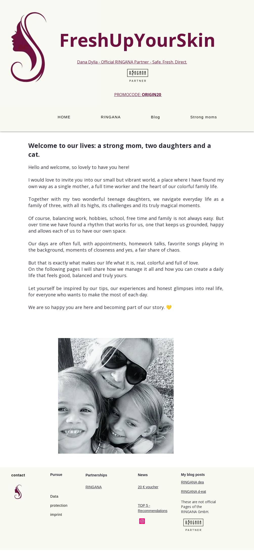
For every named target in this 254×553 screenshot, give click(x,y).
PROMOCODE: (138, 94)
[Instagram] (142, 521)
